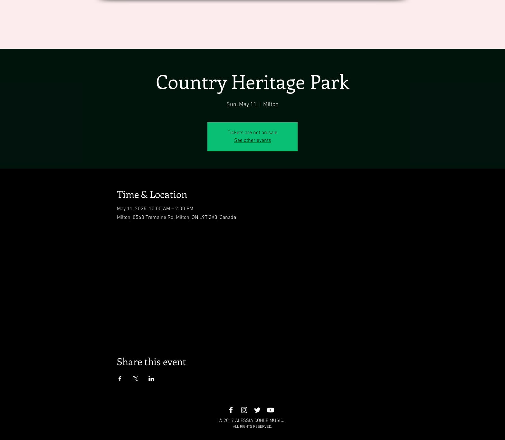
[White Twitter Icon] (257, 410)
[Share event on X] (136, 378)
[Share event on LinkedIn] (151, 378)
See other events (252, 140)
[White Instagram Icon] (244, 410)
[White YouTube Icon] (270, 410)
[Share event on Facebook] (120, 378)
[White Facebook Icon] (231, 410)
